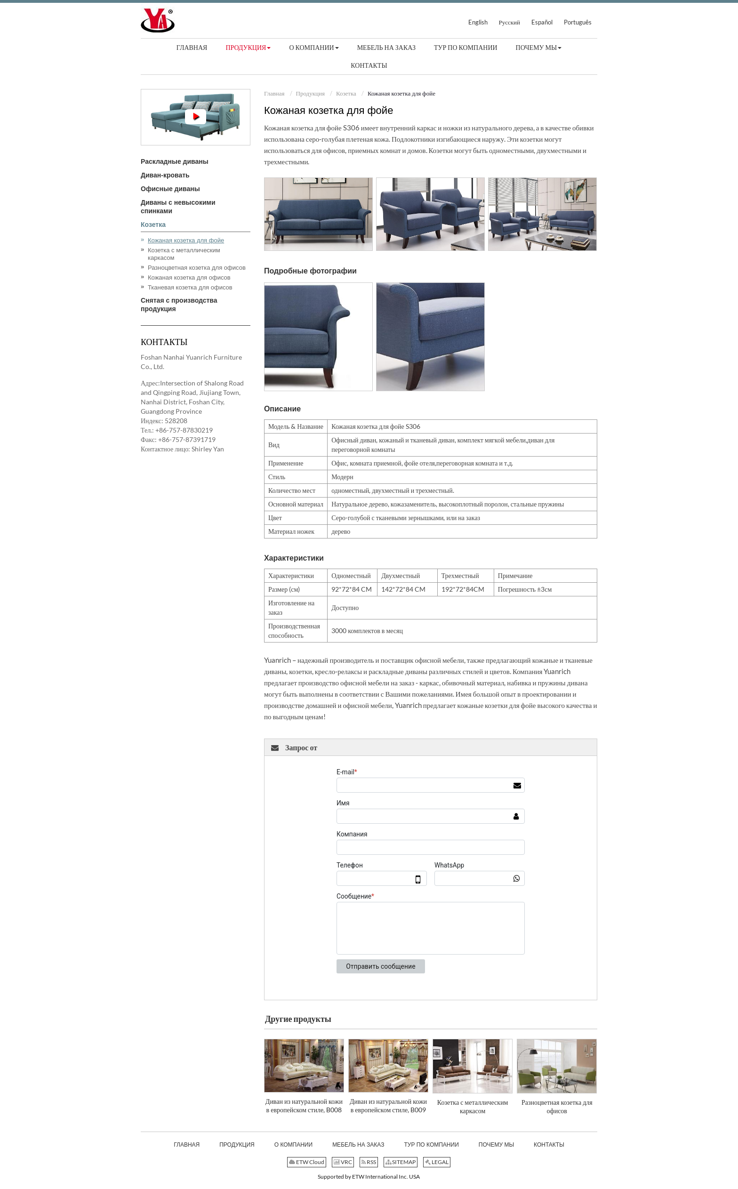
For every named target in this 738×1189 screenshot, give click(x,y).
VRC (343, 1161)
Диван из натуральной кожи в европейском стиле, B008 (304, 1105)
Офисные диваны (170, 189)
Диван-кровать (165, 175)
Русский (510, 22)
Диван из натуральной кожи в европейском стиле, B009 (388, 1105)
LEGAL (437, 1161)
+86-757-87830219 (184, 430)
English (478, 22)
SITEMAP (400, 1161)
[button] (248, 47)
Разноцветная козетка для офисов (557, 1106)
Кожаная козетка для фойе (186, 240)
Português (578, 22)
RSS (368, 1161)
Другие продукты (298, 1018)
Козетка (346, 93)
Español (542, 22)
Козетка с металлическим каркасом (472, 1106)
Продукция (310, 93)
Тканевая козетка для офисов (190, 287)
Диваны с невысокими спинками (178, 207)
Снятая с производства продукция (179, 305)
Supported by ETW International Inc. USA (369, 1176)
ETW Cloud (306, 1161)
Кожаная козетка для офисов (189, 277)
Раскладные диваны (175, 161)
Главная (274, 93)
